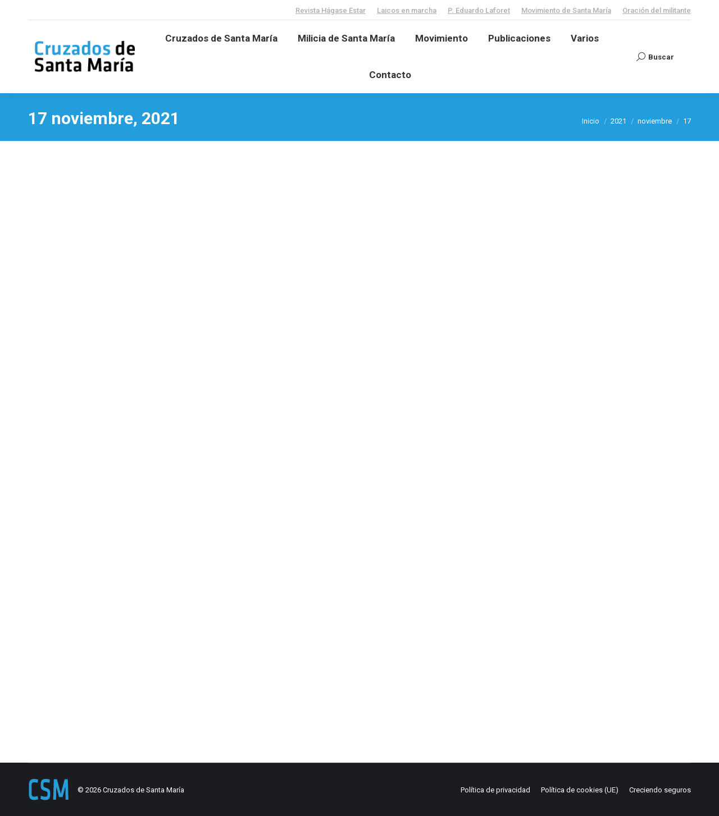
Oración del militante (656, 10)
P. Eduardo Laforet (479, 10)
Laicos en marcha (406, 10)
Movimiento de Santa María (566, 10)
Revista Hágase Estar (330, 10)
